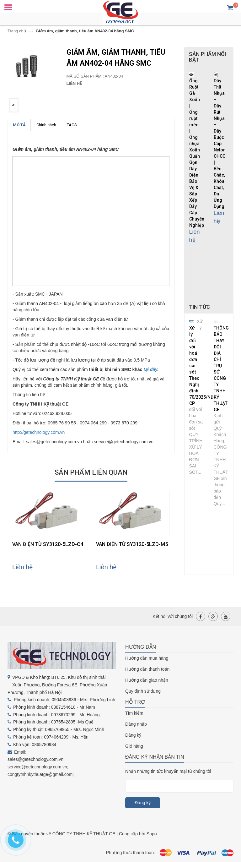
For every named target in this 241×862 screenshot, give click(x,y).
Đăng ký (133, 735)
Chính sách (46, 125)
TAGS (72, 125)
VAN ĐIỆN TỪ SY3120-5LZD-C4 (47, 544)
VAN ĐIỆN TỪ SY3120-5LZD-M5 (132, 544)
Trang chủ (17, 31)
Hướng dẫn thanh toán (147, 669)
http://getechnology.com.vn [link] (39, 432)
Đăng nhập (136, 724)
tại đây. (150, 369)
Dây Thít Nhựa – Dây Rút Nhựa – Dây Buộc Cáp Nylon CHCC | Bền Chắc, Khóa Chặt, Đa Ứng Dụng (220, 143)
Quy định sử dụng (143, 691)
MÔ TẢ (19, 125)
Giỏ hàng (134, 746)
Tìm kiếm (134, 713)
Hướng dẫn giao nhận (146, 680)
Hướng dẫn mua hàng (146, 658)
